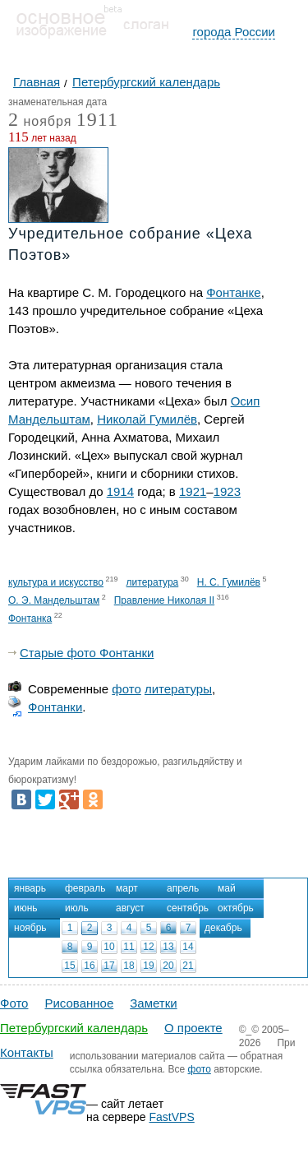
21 (187, 965)
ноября (39, 122)
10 (108, 946)
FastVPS (172, 1117)
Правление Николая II (164, 600)
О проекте (193, 1028)
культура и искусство (55, 582)
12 (148, 946)
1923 (227, 491)
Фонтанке (233, 292)
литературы (178, 689)
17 (108, 965)
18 (128, 965)
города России (233, 32)
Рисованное (78, 1003)
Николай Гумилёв (147, 419)
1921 (192, 491)
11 (128, 946)
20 (168, 965)
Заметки (153, 1003)
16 (89, 965)
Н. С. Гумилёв (228, 582)
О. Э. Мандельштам (53, 600)
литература (152, 582)
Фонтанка (30, 618)
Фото (14, 1003)
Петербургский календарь (74, 1028)
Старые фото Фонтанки (87, 653)
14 (187, 946)
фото (126, 689)
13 (168, 946)
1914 (120, 491)
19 (148, 965)
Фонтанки (55, 707)
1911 (97, 119)
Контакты (26, 1052)
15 (69, 965)
